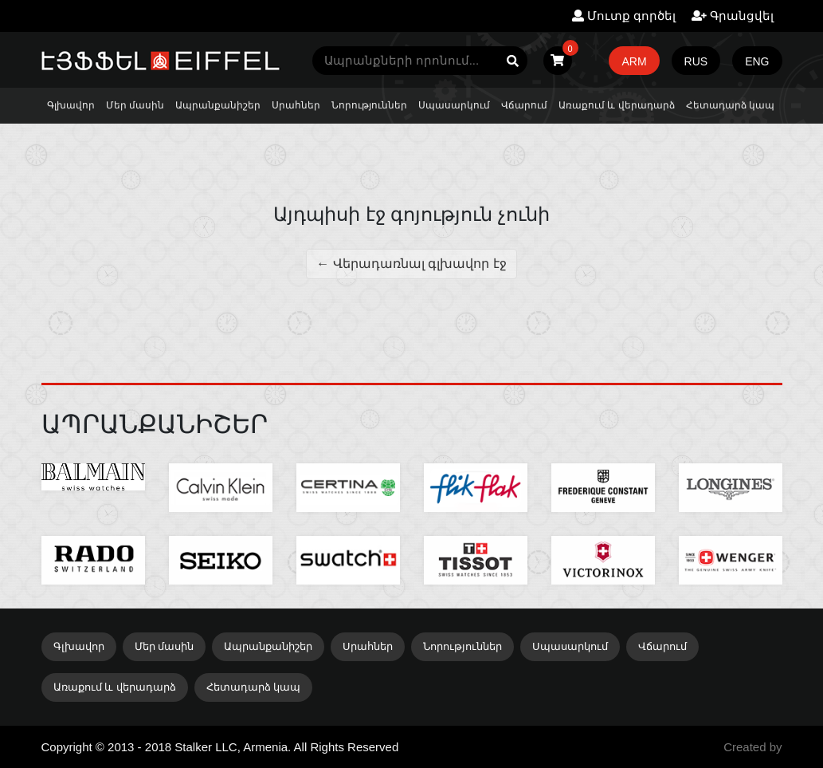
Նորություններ (369, 105)
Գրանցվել (733, 15)
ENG (757, 61)
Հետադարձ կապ (730, 105)
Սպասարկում (454, 105)
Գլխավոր (71, 105)
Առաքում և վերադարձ (616, 105)
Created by (752, 747)
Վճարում (524, 105)
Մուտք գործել (624, 15)
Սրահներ (296, 105)
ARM (633, 61)
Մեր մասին (135, 105)
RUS (696, 61)
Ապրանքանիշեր (218, 105)
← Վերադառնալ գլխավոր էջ (411, 263)
